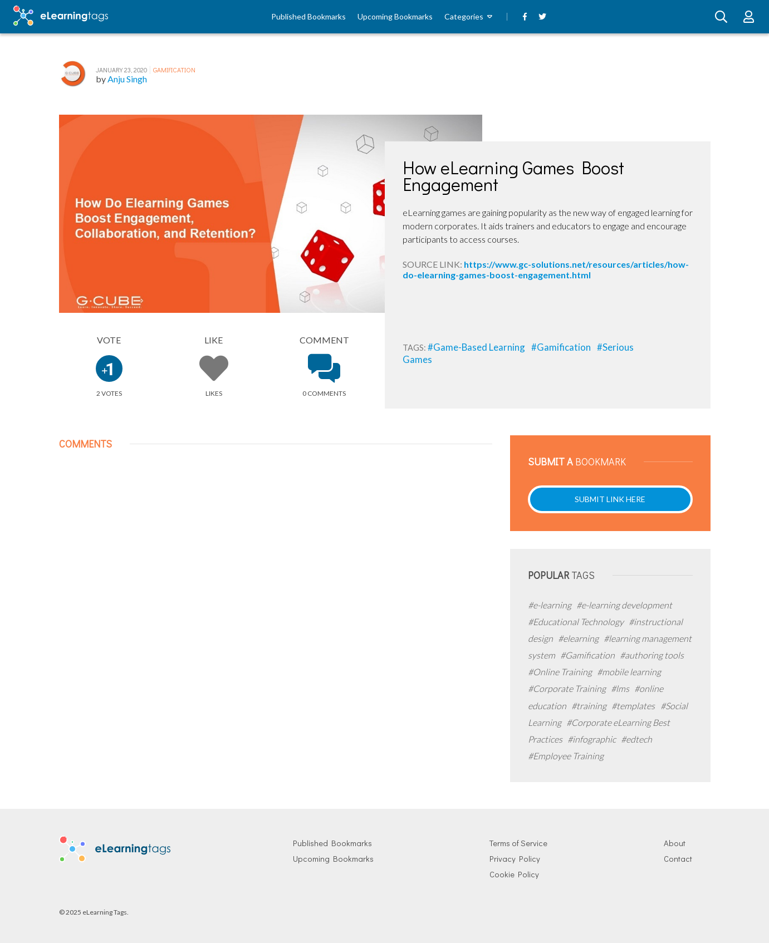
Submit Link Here (610, 499)
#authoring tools (652, 655)
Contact (678, 858)
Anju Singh (127, 78)
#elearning (579, 638)
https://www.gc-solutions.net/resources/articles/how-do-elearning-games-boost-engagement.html (546, 269)
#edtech (636, 739)
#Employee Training (566, 755)
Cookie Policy (514, 874)
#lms (621, 688)
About (674, 843)
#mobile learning (629, 671)
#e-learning (550, 605)
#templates (634, 705)
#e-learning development (624, 605)
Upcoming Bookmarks (395, 16)
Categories (463, 16)
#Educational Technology (576, 621)
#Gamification (561, 347)
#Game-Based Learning (477, 347)
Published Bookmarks (308, 16)
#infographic (592, 739)
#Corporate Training (568, 688)
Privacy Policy (514, 858)
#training (589, 705)
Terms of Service (518, 843)
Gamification (174, 69)
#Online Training (561, 671)
